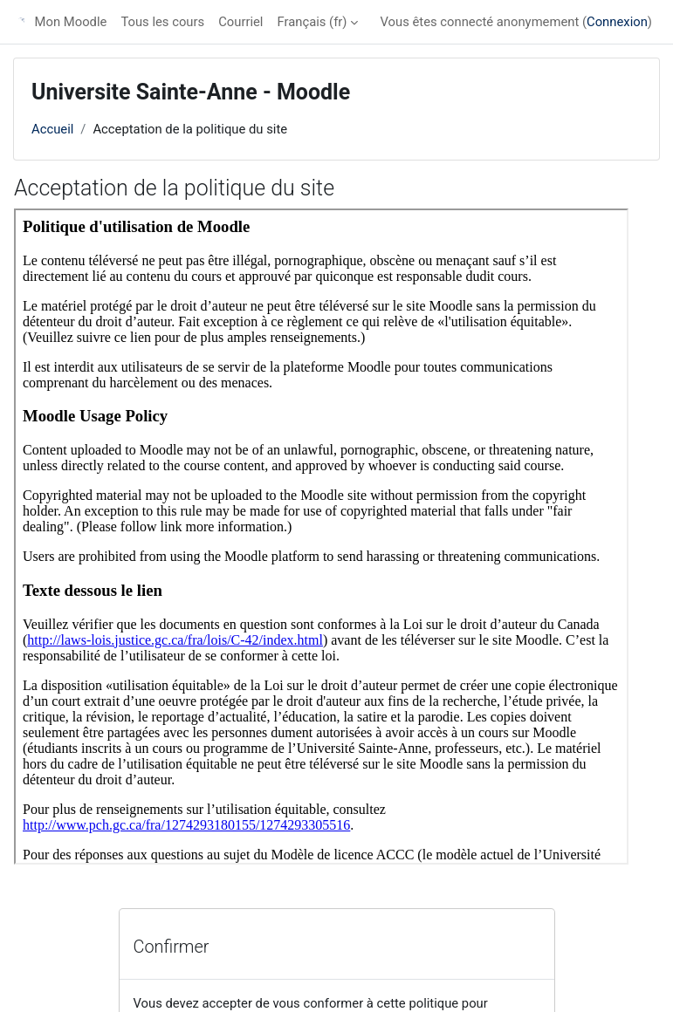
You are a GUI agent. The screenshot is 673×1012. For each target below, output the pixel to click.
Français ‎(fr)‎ (312, 22)
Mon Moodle (71, 22)
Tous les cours (162, 22)
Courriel (240, 22)
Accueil (52, 129)
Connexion (617, 22)
